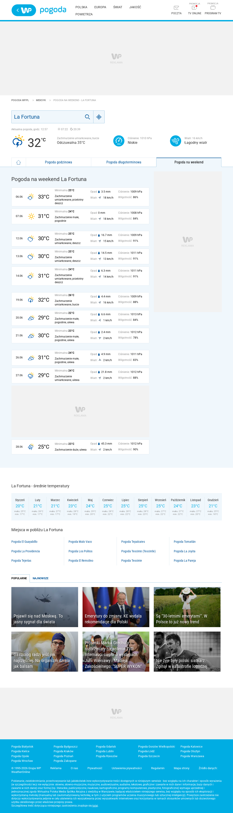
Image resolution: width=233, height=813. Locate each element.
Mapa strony (181, 768)
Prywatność (94, 768)
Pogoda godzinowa (58, 162)
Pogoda (53, 10)
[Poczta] (176, 11)
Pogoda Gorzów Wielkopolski (156, 746)
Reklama (55, 768)
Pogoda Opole (20, 756)
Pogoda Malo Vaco (80, 541)
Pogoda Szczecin (149, 756)
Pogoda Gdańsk (106, 746)
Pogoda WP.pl (20, 100)
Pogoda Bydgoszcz (65, 746)
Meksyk (41, 100)
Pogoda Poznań (63, 756)
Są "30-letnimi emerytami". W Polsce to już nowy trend (181, 619)
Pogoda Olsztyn (190, 751)
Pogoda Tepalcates (133, 541)
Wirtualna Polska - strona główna (23, 10)
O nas (74, 768)
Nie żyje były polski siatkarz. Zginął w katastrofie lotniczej (181, 663)
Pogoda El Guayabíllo (24, 541)
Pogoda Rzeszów (107, 756)
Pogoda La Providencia (25, 551)
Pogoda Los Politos (80, 551)
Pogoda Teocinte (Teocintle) (138, 551)
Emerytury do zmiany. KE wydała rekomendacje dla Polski (113, 619)
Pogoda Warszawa (192, 756)
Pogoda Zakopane (65, 760)
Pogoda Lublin (105, 751)
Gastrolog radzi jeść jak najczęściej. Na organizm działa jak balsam (42, 660)
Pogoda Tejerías (21, 560)
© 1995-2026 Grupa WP (26, 768)
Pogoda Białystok (22, 746)
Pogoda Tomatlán (185, 541)
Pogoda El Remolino (81, 560)
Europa (100, 7)
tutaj (95, 805)
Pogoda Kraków (63, 751)
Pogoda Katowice (191, 746)
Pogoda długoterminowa (123, 162)
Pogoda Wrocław (22, 760)
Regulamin (157, 768)
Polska (81, 7)
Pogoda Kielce (20, 751)
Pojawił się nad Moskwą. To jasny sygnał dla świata (38, 619)
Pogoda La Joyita (184, 551)
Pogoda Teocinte (131, 560)
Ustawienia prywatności (127, 768)
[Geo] (99, 116)
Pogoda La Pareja (185, 560)
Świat (117, 7)
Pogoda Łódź (146, 751)
